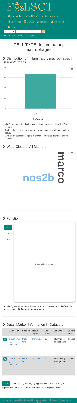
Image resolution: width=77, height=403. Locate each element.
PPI (8, 239)
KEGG (9, 233)
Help (11, 27)
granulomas (37, 339)
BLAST (29, 21)
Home (12, 16)
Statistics (42, 21)
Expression (14, 21)
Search (24, 16)
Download (57, 21)
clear (6, 383)
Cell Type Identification (44, 16)
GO (8, 227)
